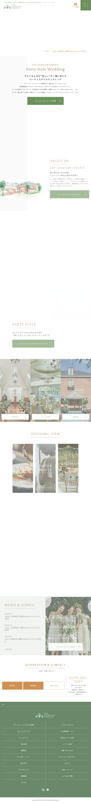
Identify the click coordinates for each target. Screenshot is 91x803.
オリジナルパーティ (23, 731)
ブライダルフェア (24, 770)
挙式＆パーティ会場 (67, 738)
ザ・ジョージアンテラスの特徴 (45, 101)
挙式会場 (24, 744)
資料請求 (33, 686)
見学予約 (12, 686)
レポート (67, 763)
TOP (3, 704)
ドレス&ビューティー (24, 757)
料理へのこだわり (67, 750)
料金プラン (24, 763)
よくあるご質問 (67, 776)
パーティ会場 (67, 744)
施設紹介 (24, 750)
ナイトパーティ (24, 738)
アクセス (24, 782)
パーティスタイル (67, 725)
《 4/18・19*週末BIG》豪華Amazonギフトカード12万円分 (69, 51)
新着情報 (24, 776)
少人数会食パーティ (67, 731)
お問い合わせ (54, 686)
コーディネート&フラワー (67, 757)
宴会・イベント (67, 770)
